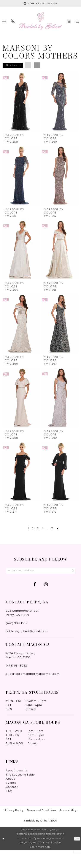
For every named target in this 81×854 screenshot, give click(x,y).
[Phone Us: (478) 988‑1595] (12, 23)
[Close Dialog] (4, 842)
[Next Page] (60, 530)
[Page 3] (36, 530)
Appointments (16, 774)
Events (11, 786)
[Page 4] (42, 530)
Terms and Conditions (41, 813)
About (10, 782)
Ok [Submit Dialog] (77, 842)
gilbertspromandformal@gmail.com (33, 677)
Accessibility (68, 813)
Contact (12, 790)
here (48, 851)
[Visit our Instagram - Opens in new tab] (46, 587)
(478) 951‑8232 (16, 669)
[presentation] (21, 103)
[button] (13, 67)
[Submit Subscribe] (70, 573)
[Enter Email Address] (40, 573)
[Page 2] (31, 530)
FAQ (9, 794)
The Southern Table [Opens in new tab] (20, 778)
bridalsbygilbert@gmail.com (27, 635)
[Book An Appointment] (40, 4)
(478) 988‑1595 (16, 626)
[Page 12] (54, 530)
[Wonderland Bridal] (40, 23)
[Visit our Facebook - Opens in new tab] (34, 587)
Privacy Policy (14, 813)
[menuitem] (12, 23)
